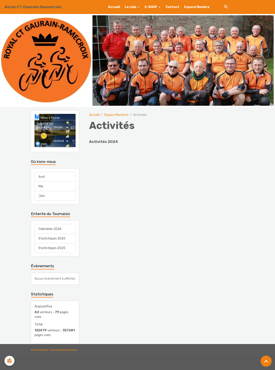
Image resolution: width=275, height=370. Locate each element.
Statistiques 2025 (51, 248)
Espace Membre (196, 7)
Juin (41, 196)
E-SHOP (151, 7)
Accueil (114, 7)
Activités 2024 (103, 141)
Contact (172, 7)
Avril (41, 177)
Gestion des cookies (137, 364)
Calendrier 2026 (50, 229)
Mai (40, 186)
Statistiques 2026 (51, 238)
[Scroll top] (266, 361)
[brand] (33, 7)
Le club (131, 7)
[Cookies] (9, 361)
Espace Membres (116, 115)
